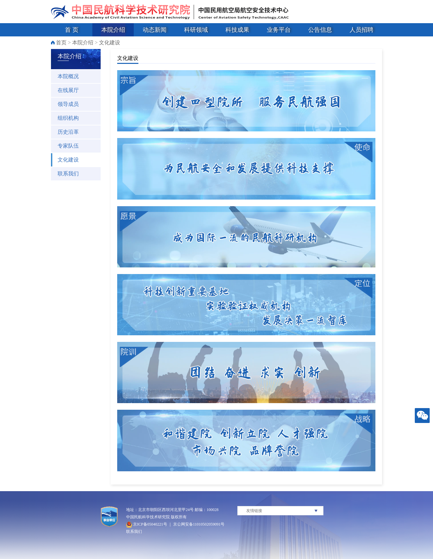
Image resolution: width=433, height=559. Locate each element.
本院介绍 (113, 29)
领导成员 (68, 104)
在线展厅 (68, 90)
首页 (61, 42)
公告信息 (320, 29)
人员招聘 (361, 29)
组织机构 (68, 118)
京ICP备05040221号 (146, 524)
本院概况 (68, 76)
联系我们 (68, 173)
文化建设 (109, 42)
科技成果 (237, 29)
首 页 (71, 29)
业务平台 (279, 29)
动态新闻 (155, 29)
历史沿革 (68, 132)
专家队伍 (68, 146)
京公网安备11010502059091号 (199, 524)
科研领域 (196, 29)
